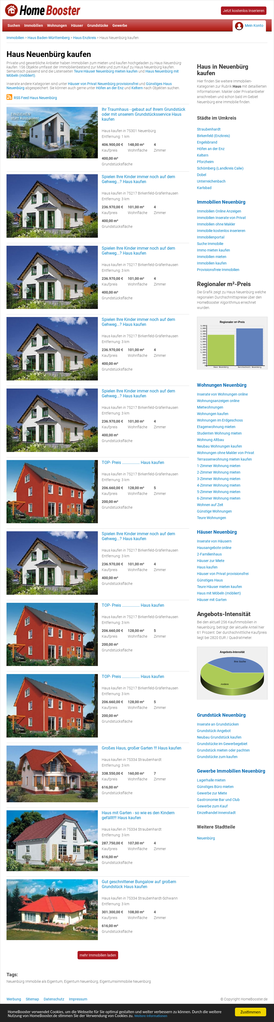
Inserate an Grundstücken (218, 724)
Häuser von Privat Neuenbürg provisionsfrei (103, 84)
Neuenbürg (206, 838)
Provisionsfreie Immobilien (218, 270)
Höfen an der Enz (110, 88)
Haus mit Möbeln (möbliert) (219, 593)
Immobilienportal (210, 237)
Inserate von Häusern (214, 541)
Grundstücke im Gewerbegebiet (222, 744)
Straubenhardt (209, 129)
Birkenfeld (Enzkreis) (213, 136)
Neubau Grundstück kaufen (219, 737)
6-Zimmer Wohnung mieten (218, 498)
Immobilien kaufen (212, 263)
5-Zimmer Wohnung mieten (218, 492)
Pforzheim (205, 162)
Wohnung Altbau (210, 440)
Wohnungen (57, 25)
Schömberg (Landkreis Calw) (220, 168)
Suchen (14, 25)
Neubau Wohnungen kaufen (219, 446)
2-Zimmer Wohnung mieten (218, 472)
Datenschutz (54, 999)
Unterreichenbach (211, 181)
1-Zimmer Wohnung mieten (218, 466)
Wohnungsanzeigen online (218, 401)
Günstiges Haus (210, 580)
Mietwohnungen (210, 407)
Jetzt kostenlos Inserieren (243, 11)
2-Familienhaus (209, 554)
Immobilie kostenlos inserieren (221, 231)
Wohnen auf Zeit (210, 505)
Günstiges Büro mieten (215, 787)
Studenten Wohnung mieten (219, 433)
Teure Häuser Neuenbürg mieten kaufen (106, 71)
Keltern (137, 88)
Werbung (14, 999)
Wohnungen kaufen (212, 414)
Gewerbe (119, 25)
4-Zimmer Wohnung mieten (218, 485)
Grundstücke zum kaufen (217, 757)
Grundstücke (97, 25)
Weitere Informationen (176, 1016)
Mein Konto (254, 25)
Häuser (77, 25)
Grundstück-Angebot (214, 731)
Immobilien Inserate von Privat (221, 218)
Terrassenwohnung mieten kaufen (224, 459)
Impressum (78, 999)
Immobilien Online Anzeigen (219, 211)
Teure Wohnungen (211, 518)
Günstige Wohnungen (214, 511)
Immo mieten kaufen (213, 250)
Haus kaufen (207, 567)
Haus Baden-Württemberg (49, 38)
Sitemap (32, 999)
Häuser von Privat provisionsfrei (222, 574)
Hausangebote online (214, 548)
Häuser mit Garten (212, 600)
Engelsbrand (207, 142)
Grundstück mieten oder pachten (223, 750)
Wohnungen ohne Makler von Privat (225, 453)
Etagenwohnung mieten (216, 427)
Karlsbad (204, 188)
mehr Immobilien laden (98, 955)
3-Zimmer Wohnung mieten (218, 479)
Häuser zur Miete (210, 561)
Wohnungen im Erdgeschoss (220, 420)
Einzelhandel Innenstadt (216, 813)
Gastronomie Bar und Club (218, 800)
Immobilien (33, 25)
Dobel (201, 175)
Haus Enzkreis (84, 38)
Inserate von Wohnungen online (222, 394)
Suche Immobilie (210, 244)
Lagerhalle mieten (211, 780)
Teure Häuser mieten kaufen (219, 587)
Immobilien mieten (211, 257)
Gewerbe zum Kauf (212, 806)
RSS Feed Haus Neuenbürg (32, 98)
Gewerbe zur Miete (212, 793)
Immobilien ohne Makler (216, 224)
